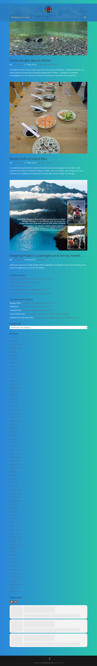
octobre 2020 (15, 497)
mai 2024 (13, 374)
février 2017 (14, 591)
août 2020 (13, 504)
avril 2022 (13, 439)
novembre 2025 (16, 348)
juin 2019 (13, 551)
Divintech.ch (48, 663)
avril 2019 (13, 559)
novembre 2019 (16, 537)
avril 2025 (13, 355)
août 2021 (13, 468)
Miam (43, 163)
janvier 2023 (14, 410)
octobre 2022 (15, 417)
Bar (38, 163)
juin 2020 (13, 511)
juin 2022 (13, 432)
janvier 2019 (14, 570)
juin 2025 (13, 352)
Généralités (40, 259)
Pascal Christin (18, 64)
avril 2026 (13, 337)
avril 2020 (13, 519)
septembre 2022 (16, 421)
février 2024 (14, 381)
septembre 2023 (16, 388)
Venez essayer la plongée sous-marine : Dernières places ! (47, 314)
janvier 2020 (14, 530)
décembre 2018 (16, 573)
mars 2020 (14, 522)
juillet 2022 (14, 428)
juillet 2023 (14, 395)
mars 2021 (14, 482)
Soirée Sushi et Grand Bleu (28, 158)
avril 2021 (13, 479)
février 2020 (14, 526)
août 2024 (13, 366)
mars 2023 (14, 403)
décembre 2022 (16, 413)
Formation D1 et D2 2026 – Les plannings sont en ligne (31, 293)
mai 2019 (13, 555)
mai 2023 (13, 399)
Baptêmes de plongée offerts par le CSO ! (25, 282)
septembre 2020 (16, 501)
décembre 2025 (16, 344)
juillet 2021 (14, 471)
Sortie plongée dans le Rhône (30, 60)
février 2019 (14, 566)
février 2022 (14, 446)
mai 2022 (13, 435)
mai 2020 (13, 515)
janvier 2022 (14, 450)
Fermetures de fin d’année (20, 286)
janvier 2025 (14, 363)
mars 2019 (14, 562)
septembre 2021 (16, 464)
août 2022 (13, 424)
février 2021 (14, 486)
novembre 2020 (16, 493)
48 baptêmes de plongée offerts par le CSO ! (38, 303)
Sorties (55, 64)
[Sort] (16, 601)
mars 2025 (14, 359)
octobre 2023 (15, 384)
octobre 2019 (15, 540)
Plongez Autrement (44, 64)
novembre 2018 (16, 577)
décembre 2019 (16, 533)
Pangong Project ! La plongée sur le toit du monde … (46, 255)
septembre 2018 (16, 584)
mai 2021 (13, 475)
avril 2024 (13, 377)
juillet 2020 (14, 508)
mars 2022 (14, 442)
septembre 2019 (16, 544)
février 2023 (14, 406)
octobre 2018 (15, 580)
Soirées (49, 163)
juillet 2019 (14, 548)
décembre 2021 (16, 453)
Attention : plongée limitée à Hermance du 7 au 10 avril (31, 279)
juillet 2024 (14, 370)
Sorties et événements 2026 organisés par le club (28, 290)
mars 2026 (14, 341)
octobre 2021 (15, 461)
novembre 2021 (16, 457)
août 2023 (13, 392)
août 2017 (13, 588)
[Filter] (12, 601)
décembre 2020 (16, 490)
